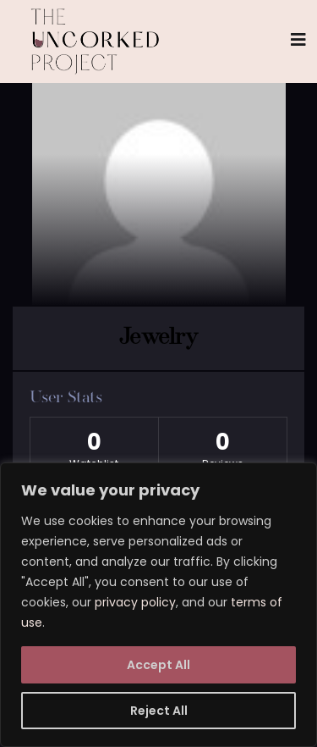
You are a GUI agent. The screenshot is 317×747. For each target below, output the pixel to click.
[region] (158, 604)
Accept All (158, 664)
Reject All (159, 710)
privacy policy (135, 602)
